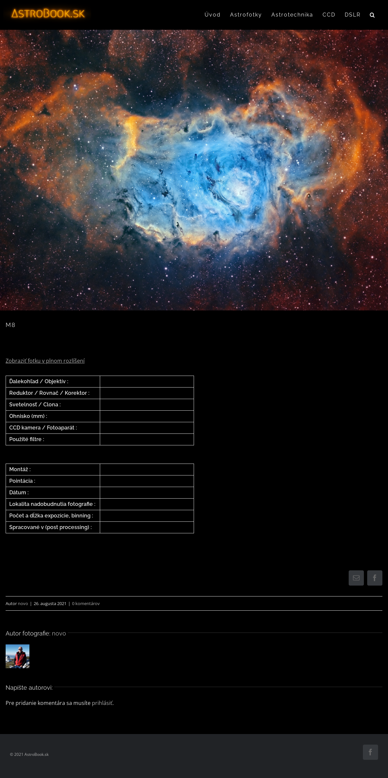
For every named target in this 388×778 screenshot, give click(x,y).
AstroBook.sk (36, 754)
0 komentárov (86, 603)
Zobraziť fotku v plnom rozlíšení (45, 360)
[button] (372, 14)
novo (23, 603)
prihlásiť (102, 703)
